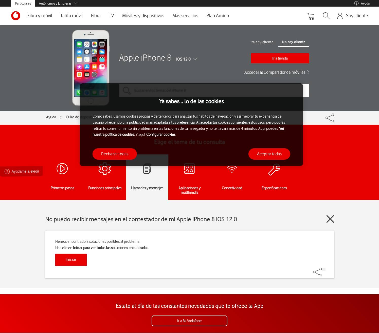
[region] (191, 124)
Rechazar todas (114, 153)
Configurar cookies (160, 134)
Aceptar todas (269, 153)
